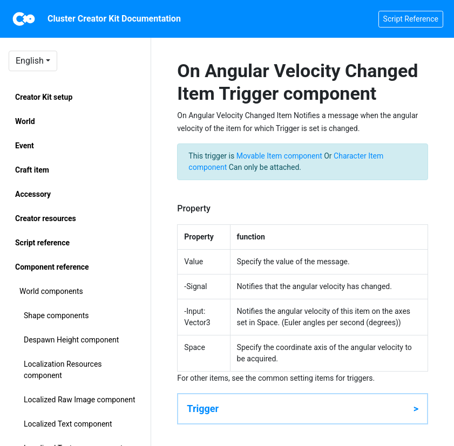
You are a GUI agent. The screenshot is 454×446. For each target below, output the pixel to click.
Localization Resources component (63, 370)
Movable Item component (279, 156)
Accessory (33, 194)
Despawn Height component (71, 339)
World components (51, 291)
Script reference (42, 242)
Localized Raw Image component (79, 399)
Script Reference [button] (410, 19)
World (25, 121)
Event (24, 145)
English (30, 61)
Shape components (56, 315)
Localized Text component (68, 424)
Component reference (52, 267)
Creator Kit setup (43, 97)
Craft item (32, 170)
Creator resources (45, 218)
